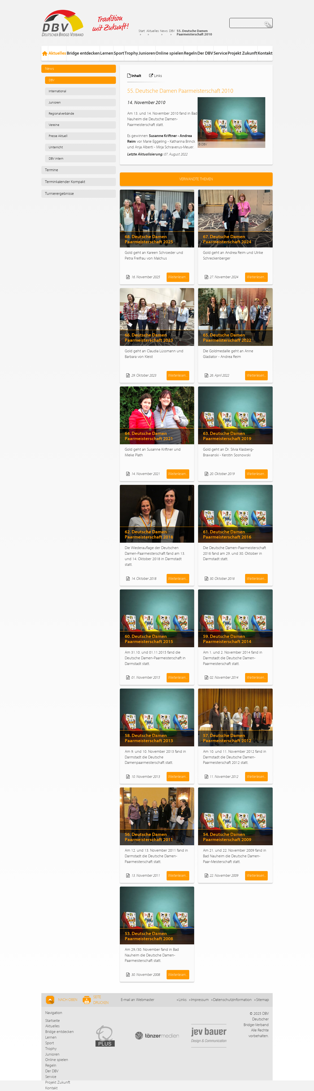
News (164, 31)
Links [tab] (155, 76)
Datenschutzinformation (232, 1000)
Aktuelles (152, 31)
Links (183, 1000)
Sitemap (262, 1000)
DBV (172, 31)
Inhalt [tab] (134, 76)
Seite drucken (96, 1000)
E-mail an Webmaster (137, 1000)
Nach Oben (61, 999)
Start (142, 31)
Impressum (200, 1000)
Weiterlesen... (178, 277)
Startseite (52, 1020)
